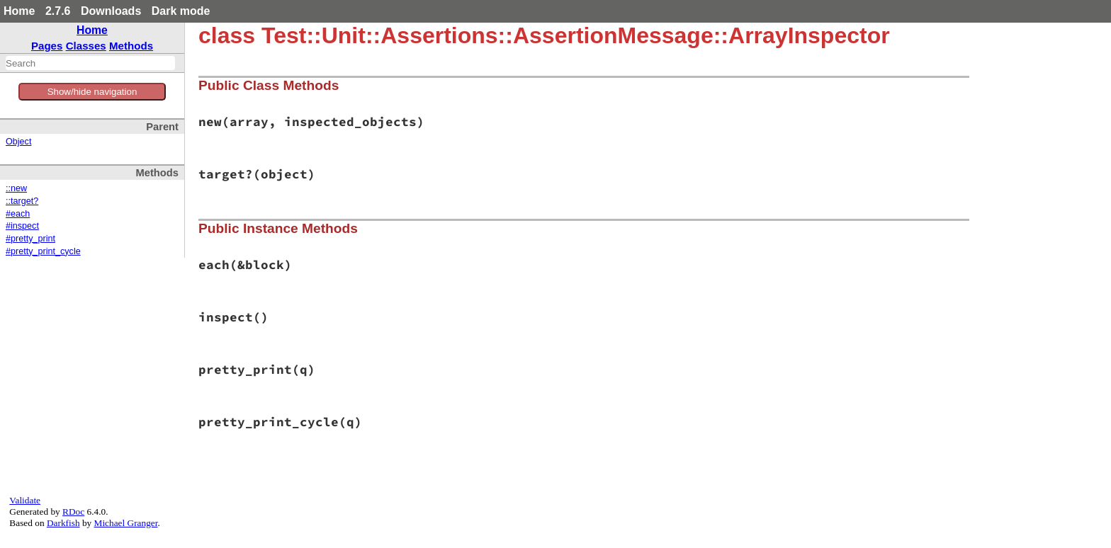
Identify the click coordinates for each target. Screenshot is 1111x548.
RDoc (73, 511)
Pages (47, 46)
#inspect (22, 226)
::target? (22, 201)
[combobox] (90, 63)
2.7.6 (58, 11)
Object (18, 142)
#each (18, 214)
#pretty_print (30, 239)
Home (19, 11)
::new (16, 188)
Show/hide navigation (92, 91)
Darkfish (63, 523)
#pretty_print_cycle (43, 251)
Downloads (111, 11)
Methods (131, 46)
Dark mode (181, 11)
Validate (24, 500)
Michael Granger (126, 523)
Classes (86, 46)
